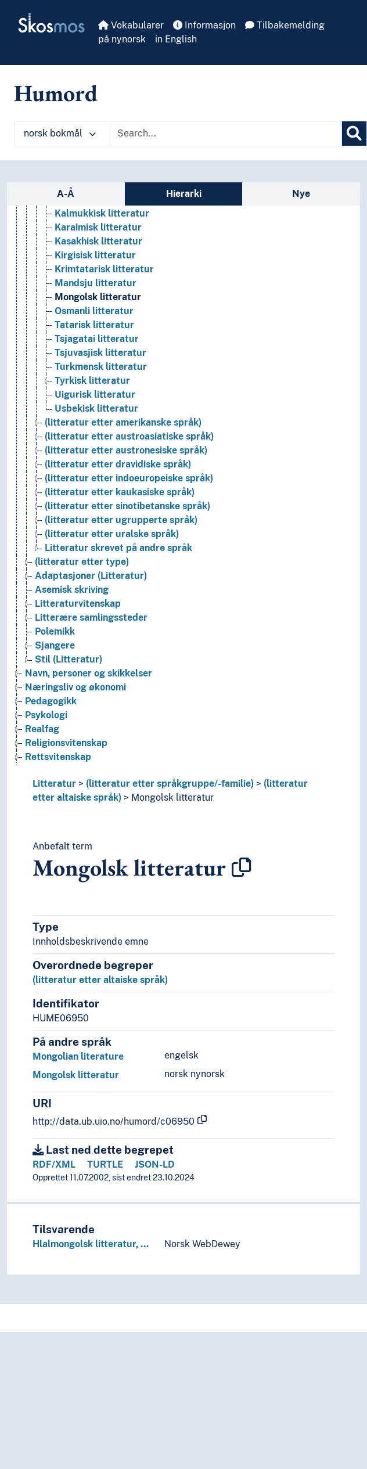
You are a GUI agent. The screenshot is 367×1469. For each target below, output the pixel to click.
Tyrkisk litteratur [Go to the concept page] (92, 380)
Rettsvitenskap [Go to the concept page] (58, 756)
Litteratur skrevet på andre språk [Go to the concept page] (118, 547)
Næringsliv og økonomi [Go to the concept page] (75, 687)
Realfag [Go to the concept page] (42, 728)
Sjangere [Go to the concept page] (55, 645)
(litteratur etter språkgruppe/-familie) (170, 783)
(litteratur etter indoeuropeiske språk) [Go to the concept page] (129, 478)
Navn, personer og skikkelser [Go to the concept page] (88, 673)
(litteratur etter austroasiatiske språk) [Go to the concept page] (129, 436)
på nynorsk (122, 39)
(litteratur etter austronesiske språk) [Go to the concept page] (126, 450)
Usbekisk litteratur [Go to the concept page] (96, 408)
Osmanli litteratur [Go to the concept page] (94, 310)
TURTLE (105, 1164)
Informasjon (204, 25)
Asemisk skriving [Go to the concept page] (72, 589)
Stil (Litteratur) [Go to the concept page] (68, 659)
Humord (56, 93)
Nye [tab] (301, 193)
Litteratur (54, 783)
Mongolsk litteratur (172, 797)
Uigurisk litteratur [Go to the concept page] (95, 394)
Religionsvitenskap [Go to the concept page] (66, 742)
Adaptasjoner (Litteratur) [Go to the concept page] (91, 575)
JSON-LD (155, 1164)
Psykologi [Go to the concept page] (46, 715)
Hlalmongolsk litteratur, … (91, 1244)
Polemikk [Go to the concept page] (55, 631)
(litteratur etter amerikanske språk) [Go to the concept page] (123, 422)
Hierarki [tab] (184, 193)
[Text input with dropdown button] (226, 133)
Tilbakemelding (285, 25)
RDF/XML (54, 1164)
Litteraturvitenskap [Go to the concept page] (78, 603)
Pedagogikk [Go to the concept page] (51, 701)
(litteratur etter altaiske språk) (100, 979)
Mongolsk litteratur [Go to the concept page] (98, 297)
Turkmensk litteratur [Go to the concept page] (101, 366)
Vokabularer (131, 25)
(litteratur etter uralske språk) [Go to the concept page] (112, 533)
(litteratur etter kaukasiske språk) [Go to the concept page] (120, 492)
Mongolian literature (78, 1056)
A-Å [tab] (65, 193)
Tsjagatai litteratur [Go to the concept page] (97, 338)
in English (176, 39)
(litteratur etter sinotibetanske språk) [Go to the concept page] (127, 506)
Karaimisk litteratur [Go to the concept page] (98, 227)
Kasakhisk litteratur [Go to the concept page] (98, 241)
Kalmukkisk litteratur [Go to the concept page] (102, 213)
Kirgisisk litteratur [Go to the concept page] (95, 255)
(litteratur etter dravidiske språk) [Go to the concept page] (118, 464)
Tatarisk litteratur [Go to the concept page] (94, 324)
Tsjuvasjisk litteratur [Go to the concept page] (100, 352)
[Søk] (354, 133)
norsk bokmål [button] (60, 133)
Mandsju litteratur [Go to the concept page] (95, 283)
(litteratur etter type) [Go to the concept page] (82, 561)
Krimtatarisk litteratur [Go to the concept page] (104, 269)
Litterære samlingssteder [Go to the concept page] (91, 617)
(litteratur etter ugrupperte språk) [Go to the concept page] (121, 519)
